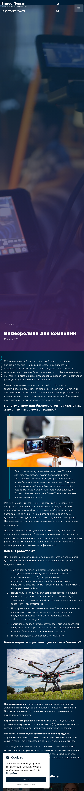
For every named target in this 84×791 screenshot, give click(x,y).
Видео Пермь (13, 3)
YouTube (1, 360)
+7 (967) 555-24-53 (13, 11)
